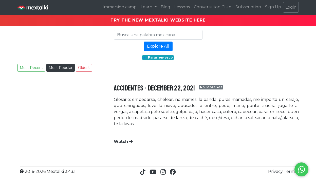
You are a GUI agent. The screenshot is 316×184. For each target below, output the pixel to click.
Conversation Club (212, 7)
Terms (290, 171)
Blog (165, 7)
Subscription (248, 7)
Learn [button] (147, 7)
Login (290, 7)
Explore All (158, 46)
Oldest (84, 67)
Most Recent (31, 67)
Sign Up (273, 7)
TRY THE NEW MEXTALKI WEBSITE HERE (158, 20)
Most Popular (60, 67)
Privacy (276, 171)
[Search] (158, 35)
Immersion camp (120, 7)
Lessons (182, 7)
